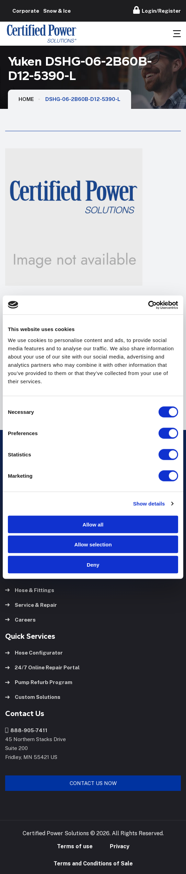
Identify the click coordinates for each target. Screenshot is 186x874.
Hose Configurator (34, 653)
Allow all (93, 524)
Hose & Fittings (29, 590)
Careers (20, 620)
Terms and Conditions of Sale (93, 863)
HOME (26, 99)
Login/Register (157, 10)
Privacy (119, 846)
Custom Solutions (32, 697)
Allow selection (93, 544)
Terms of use (75, 846)
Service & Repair (31, 605)
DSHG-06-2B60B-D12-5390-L (82, 99)
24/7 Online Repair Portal (42, 667)
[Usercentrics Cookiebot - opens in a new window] (148, 304)
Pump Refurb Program (38, 682)
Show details (149, 504)
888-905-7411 (26, 730)
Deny (93, 564)
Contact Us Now (93, 783)
